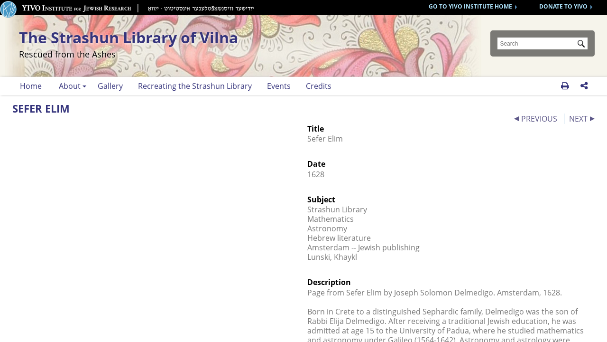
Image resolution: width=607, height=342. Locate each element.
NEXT (578, 119)
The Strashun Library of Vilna (186, 43)
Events (279, 86)
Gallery (110, 86)
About (70, 86)
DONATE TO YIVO (563, 6)
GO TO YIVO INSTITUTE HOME (470, 6)
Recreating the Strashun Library (195, 86)
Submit (583, 44)
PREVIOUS (539, 119)
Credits (318, 86)
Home (31, 86)
